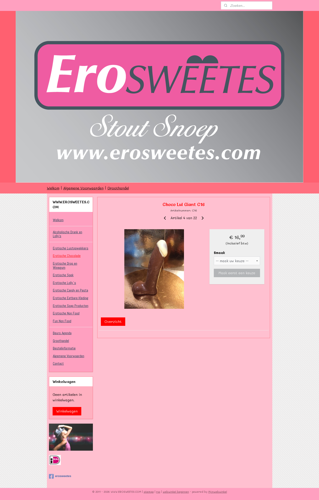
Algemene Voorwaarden (83, 188)
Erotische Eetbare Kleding (70, 298)
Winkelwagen (67, 411)
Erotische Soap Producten (70, 305)
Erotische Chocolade (67, 255)
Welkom (53, 188)
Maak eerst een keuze (237, 273)
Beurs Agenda (62, 333)
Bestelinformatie (64, 348)
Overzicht (113, 321)
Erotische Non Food (66, 313)
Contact (58, 363)
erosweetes (60, 476)
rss (158, 491)
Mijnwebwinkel (217, 491)
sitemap (149, 491)
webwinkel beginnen (176, 491)
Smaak (219, 252)
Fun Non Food (62, 321)
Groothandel (118, 188)
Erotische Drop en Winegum (65, 265)
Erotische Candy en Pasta (70, 290)
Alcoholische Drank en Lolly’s (67, 234)
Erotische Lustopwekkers (70, 248)
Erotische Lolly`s (64, 282)
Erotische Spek (63, 275)
